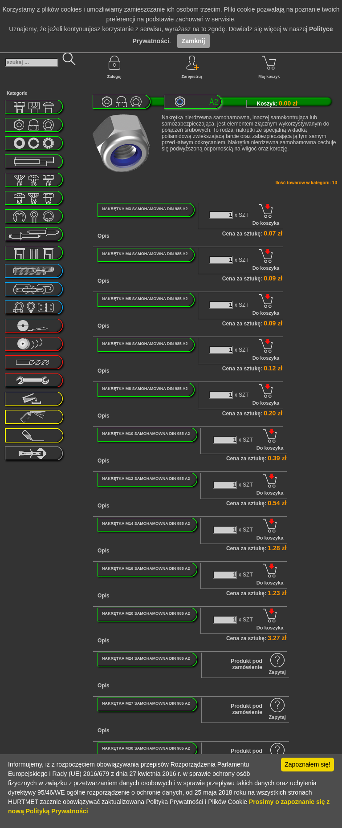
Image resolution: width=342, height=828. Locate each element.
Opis (104, 236)
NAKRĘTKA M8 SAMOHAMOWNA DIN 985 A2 (145, 388)
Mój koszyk (269, 67)
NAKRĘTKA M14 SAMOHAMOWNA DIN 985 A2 (146, 523)
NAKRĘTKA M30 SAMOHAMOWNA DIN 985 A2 (146, 748)
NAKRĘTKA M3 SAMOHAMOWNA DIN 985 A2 (145, 209)
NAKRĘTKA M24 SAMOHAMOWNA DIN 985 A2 (146, 658)
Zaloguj (114, 67)
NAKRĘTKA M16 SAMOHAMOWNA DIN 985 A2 (146, 568)
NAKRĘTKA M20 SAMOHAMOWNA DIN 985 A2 (146, 613)
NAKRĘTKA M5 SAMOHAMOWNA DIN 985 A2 (145, 298)
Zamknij (193, 41)
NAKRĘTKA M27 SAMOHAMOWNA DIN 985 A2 (146, 703)
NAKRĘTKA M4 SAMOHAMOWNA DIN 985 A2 (145, 254)
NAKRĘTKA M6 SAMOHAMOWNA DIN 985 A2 (145, 343)
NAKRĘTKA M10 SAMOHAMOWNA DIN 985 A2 (146, 433)
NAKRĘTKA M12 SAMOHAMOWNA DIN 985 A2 (146, 478)
